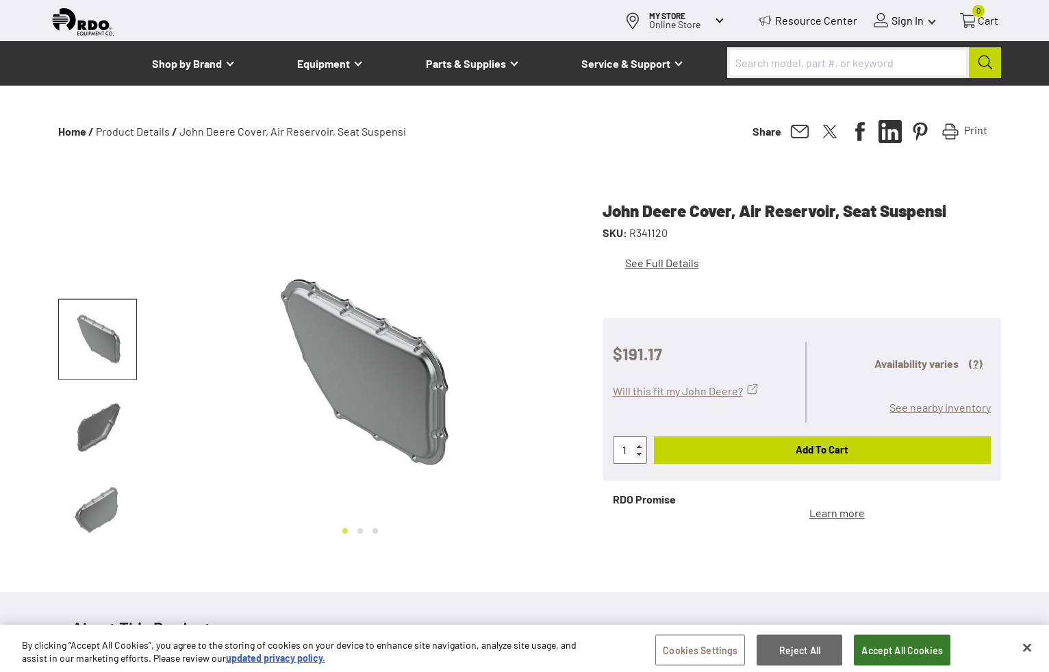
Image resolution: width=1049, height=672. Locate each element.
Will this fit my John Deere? (678, 390)
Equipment (323, 63)
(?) (976, 363)
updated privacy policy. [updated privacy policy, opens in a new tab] (275, 662)
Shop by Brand (187, 63)
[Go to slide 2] (360, 531)
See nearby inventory (940, 407)
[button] (97, 339)
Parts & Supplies (466, 63)
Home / (76, 131)
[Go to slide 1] (345, 531)
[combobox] (864, 62)
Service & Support (625, 63)
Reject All (799, 653)
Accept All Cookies (902, 653)
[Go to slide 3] (375, 531)
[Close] (1027, 651)
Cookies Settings (700, 653)
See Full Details (662, 262)
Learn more (837, 512)
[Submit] (985, 62)
